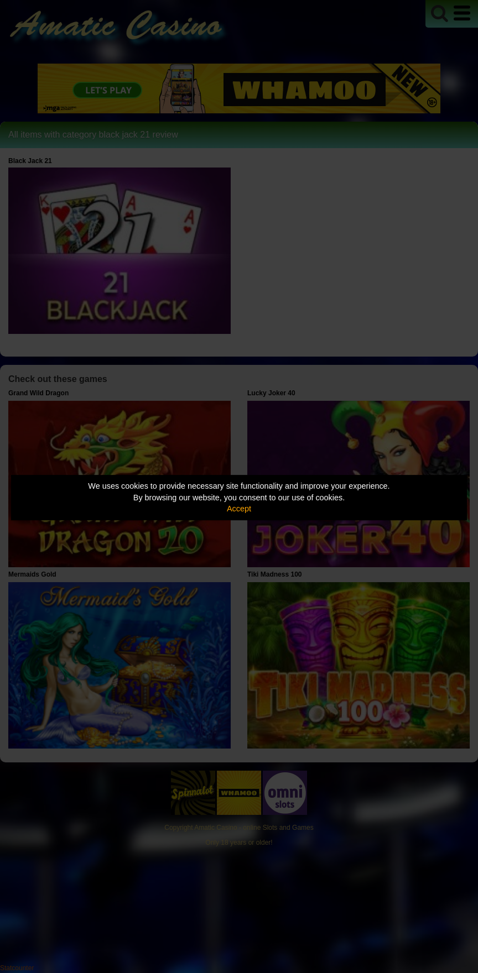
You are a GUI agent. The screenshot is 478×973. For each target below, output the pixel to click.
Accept (239, 508)
